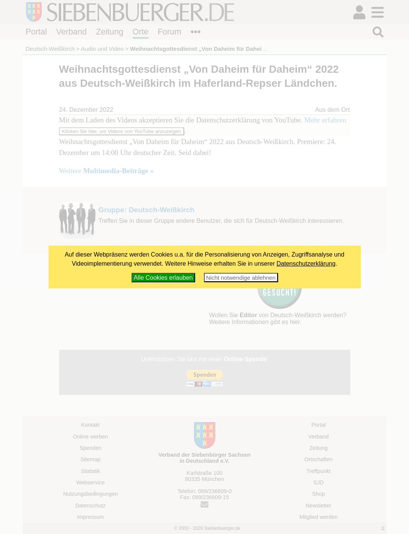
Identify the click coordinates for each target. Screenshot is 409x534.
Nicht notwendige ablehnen (241, 277)
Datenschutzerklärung (306, 263)
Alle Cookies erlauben (163, 277)
